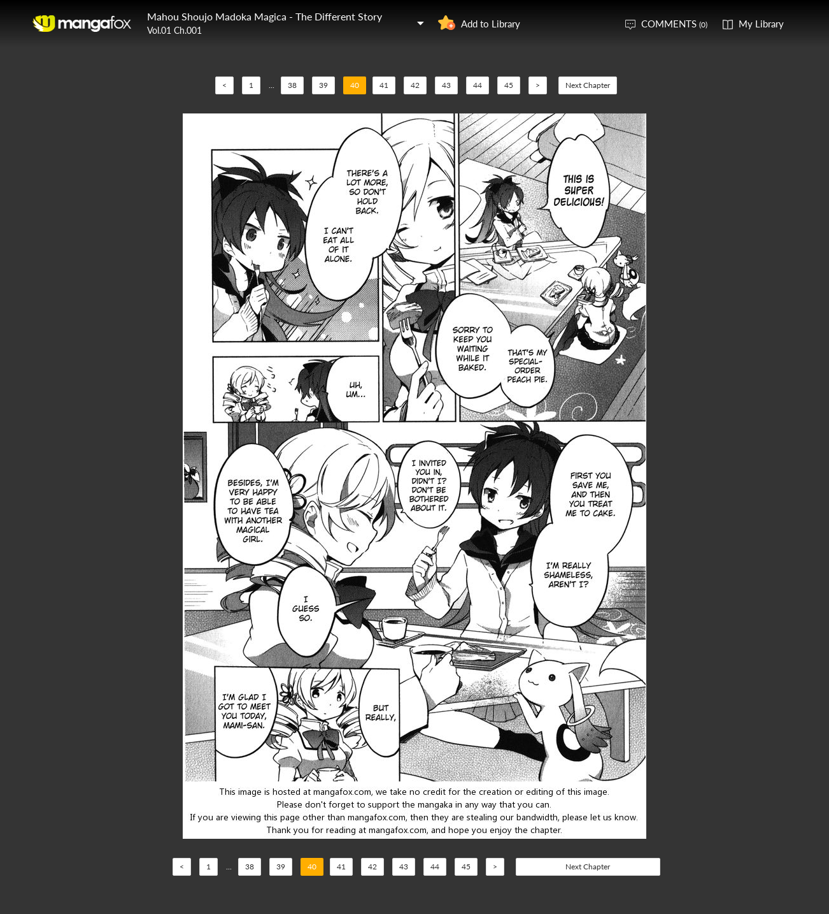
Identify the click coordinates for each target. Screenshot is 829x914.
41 (383, 85)
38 (292, 85)
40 (354, 85)
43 (446, 85)
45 (508, 85)
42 (415, 85)
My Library (761, 23)
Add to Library (490, 23)
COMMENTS (674, 23)
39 (323, 85)
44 (477, 85)
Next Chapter (587, 85)
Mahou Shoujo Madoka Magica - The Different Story (264, 16)
